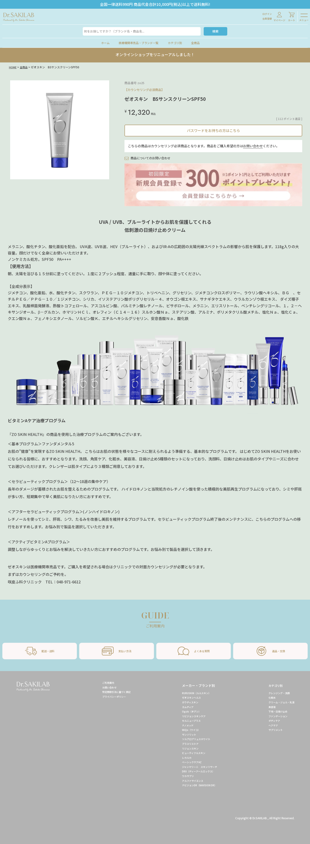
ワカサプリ (183, 776)
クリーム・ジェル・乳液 (278, 702)
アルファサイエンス (188, 781)
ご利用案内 (103, 682)
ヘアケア (269, 725)
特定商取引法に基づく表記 (113, 692)
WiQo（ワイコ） (186, 730)
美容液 (267, 707)
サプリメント (271, 730)
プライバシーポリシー (110, 696)
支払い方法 (116, 651)
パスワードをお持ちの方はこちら (213, 130)
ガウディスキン (185, 702)
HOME (13, 67)
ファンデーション (274, 716)
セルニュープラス (187, 720)
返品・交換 (270, 651)
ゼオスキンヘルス (187, 697)
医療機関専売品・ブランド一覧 (138, 43)
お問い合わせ (253, 145)
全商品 (195, 43)
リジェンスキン (185, 748)
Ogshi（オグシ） (187, 711)
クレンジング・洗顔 (276, 693)
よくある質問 (193, 651)
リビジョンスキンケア (190, 716)
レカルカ (181, 757)
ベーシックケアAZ (187, 762)
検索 (215, 31)
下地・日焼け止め (274, 711)
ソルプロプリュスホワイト (193, 739)
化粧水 (267, 697)
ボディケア (270, 720)
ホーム (105, 43)
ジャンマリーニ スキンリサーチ (197, 767)
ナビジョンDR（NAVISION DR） (196, 785)
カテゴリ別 (175, 43)
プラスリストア (185, 744)
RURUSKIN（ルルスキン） (192, 693)
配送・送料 (40, 651)
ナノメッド (183, 725)
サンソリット (184, 734)
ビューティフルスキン (190, 753)
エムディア (183, 707)
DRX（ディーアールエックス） (196, 771)
